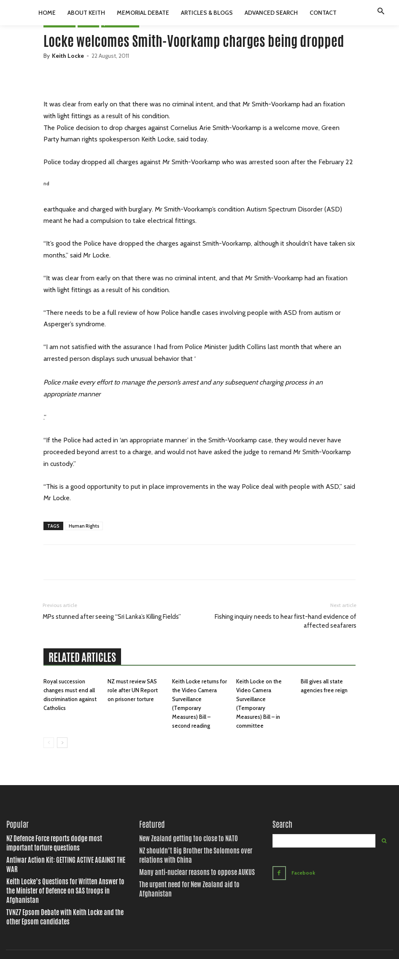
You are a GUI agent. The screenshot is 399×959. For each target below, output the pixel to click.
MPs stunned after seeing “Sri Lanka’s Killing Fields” (112, 616)
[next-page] (62, 742)
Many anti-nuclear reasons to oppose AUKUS (182, 868)
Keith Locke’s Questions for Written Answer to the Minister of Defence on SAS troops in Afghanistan (66, 872)
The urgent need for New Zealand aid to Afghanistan (190, 879)
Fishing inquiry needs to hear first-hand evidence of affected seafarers (285, 621)
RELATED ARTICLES (82, 657)
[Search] (384, 841)
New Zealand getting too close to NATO (176, 839)
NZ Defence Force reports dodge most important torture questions (61, 842)
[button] (381, 12)
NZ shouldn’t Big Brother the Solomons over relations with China (196, 853)
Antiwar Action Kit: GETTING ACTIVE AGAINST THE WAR (55, 857)
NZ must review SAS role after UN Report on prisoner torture (133, 690)
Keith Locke (68, 56)
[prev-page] (48, 742)
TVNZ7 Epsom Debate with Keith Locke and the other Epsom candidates (63, 890)
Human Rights (84, 526)
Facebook (301, 871)
